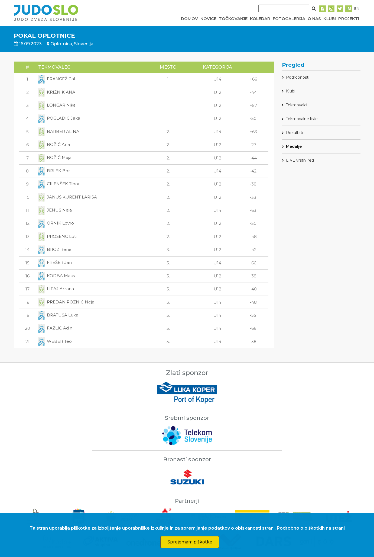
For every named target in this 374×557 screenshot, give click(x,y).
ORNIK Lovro (56, 223)
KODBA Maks (56, 275)
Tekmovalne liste (302, 118)
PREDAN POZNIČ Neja (66, 302)
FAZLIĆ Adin (55, 328)
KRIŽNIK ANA (56, 92)
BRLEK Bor (54, 170)
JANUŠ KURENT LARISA (67, 197)
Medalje (294, 146)
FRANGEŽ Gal (56, 78)
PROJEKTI (348, 18)
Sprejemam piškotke (189, 542)
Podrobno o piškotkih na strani (311, 528)
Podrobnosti (297, 77)
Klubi (290, 91)
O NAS (314, 18)
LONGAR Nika (57, 105)
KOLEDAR (260, 18)
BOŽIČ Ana (54, 144)
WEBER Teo (55, 341)
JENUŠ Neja (55, 210)
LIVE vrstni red (300, 160)
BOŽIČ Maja (54, 157)
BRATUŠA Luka (58, 315)
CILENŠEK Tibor (59, 183)
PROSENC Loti (57, 236)
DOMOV (189, 18)
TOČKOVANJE (233, 18)
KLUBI (329, 18)
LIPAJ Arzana (56, 288)
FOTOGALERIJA (289, 18)
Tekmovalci (296, 105)
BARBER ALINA (58, 131)
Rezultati (294, 132)
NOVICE (208, 18)
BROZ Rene (54, 249)
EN (356, 8)
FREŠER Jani (55, 262)
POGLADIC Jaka (59, 118)
